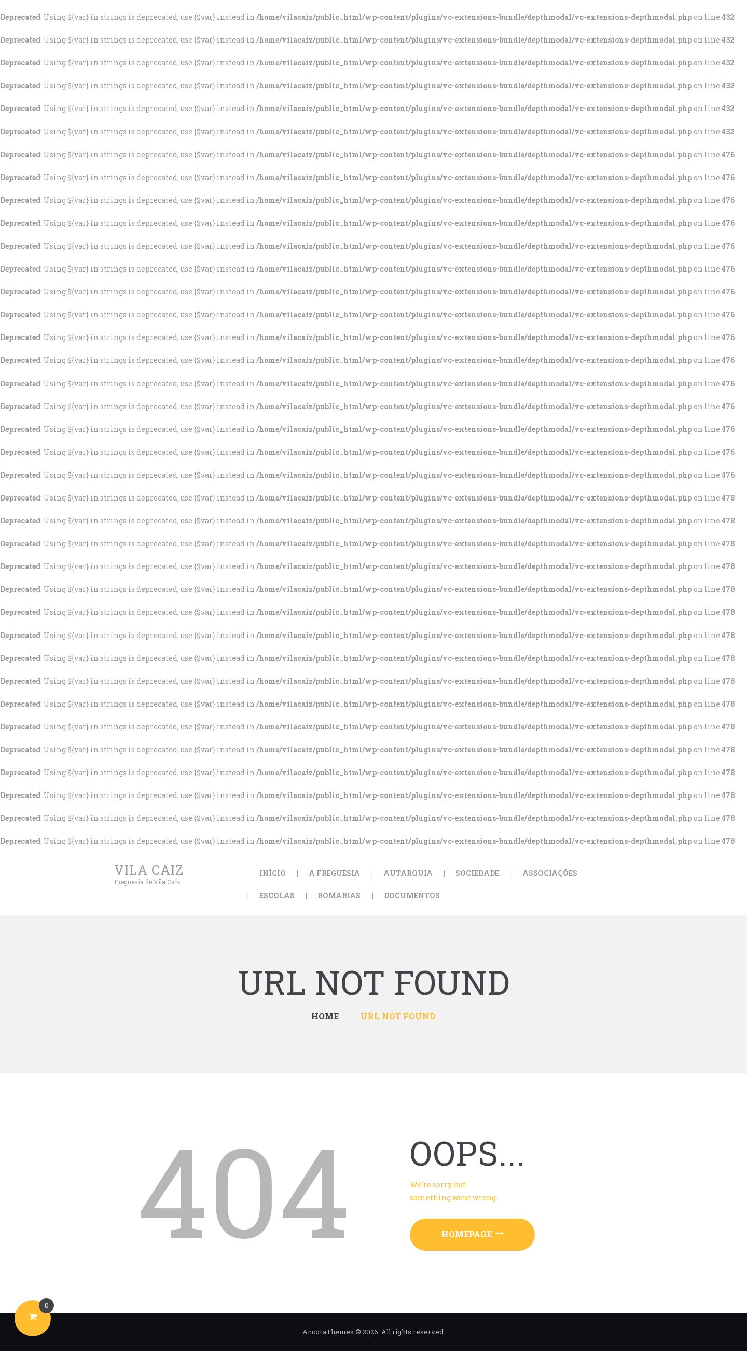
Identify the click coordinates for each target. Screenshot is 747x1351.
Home (325, 1016)
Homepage (466, 1233)
